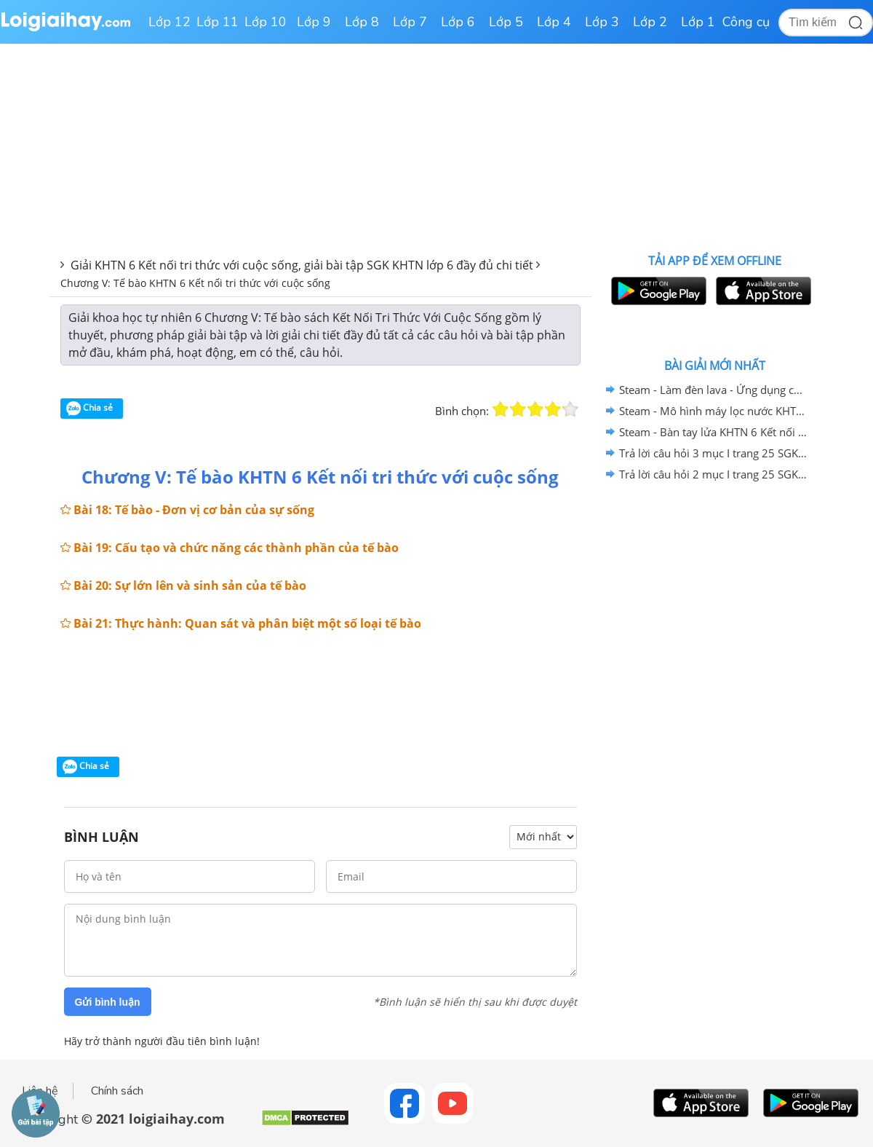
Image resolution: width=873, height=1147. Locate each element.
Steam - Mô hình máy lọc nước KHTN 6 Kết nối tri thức (713, 410)
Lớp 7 (410, 22)
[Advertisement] (320, 699)
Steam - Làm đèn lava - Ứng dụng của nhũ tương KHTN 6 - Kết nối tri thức (713, 389)
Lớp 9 (314, 22)
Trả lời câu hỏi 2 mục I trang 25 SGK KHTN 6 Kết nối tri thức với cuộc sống (713, 474)
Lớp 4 (554, 22)
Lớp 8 (362, 22)
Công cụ (746, 22)
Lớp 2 (650, 22)
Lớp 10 (265, 22)
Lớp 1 (698, 22)
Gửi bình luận (107, 1002)
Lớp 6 (458, 22)
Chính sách (117, 1091)
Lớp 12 (169, 22)
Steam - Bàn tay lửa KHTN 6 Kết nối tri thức (713, 432)
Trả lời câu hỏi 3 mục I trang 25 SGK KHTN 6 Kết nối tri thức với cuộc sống (713, 453)
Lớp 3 (602, 22)
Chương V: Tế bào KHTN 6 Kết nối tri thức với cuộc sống (195, 283)
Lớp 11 (217, 22)
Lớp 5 (506, 22)
